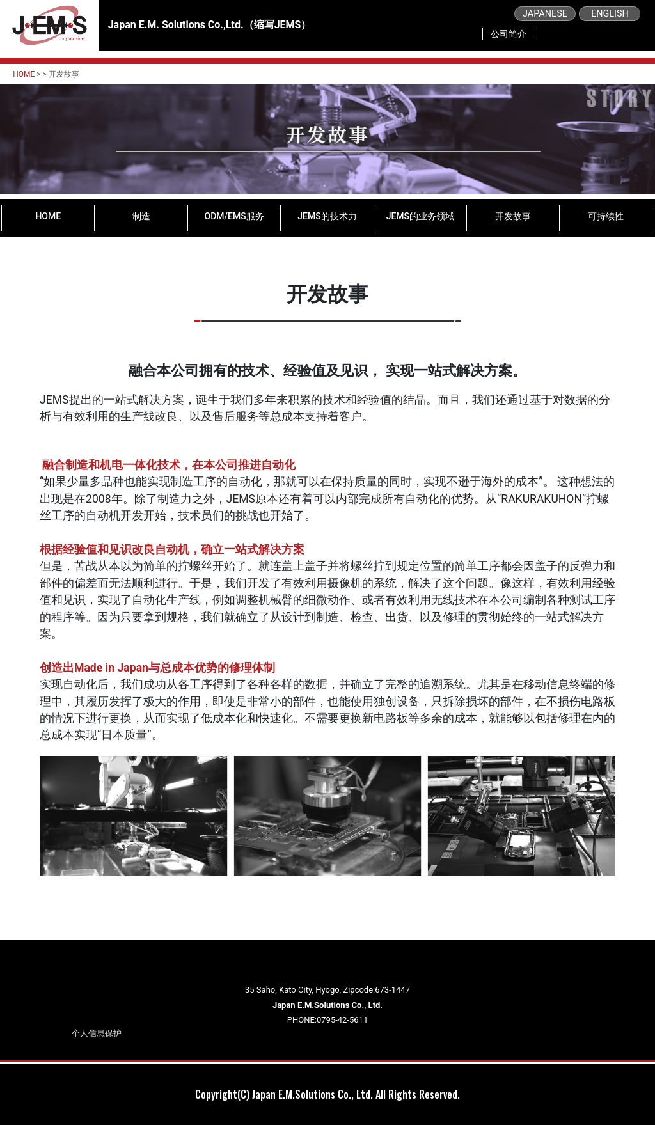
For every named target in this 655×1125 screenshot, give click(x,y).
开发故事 (513, 216)
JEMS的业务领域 (420, 216)
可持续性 (606, 216)
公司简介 (508, 34)
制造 (141, 216)
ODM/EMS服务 (234, 216)
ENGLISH (610, 13)
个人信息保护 (97, 1033)
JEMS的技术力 (326, 216)
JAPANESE (545, 13)
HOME (24, 74)
